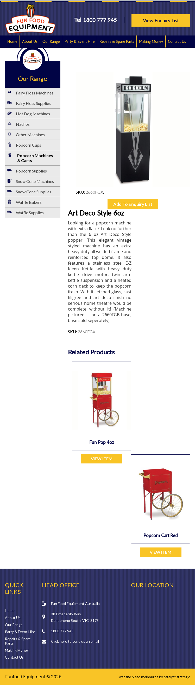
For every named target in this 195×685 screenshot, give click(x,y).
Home (12, 41)
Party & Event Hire (80, 41)
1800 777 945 (100, 20)
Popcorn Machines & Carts (35, 158)
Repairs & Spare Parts (116, 41)
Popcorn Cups (28, 144)
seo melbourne (146, 677)
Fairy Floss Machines (34, 92)
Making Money (151, 41)
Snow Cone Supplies (33, 191)
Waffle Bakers (29, 202)
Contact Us (177, 41)
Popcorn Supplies (31, 170)
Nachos (23, 124)
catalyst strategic (177, 677)
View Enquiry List (161, 20)
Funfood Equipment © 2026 (33, 677)
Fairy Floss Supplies (33, 103)
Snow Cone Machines (35, 181)
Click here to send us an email (75, 641)
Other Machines (30, 134)
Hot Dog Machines (33, 113)
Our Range (51, 41)
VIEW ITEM (101, 458)
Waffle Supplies (30, 212)
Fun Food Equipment (30, 19)
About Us (29, 41)
